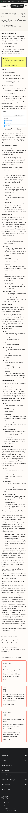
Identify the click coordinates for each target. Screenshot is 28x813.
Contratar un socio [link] (8, 704)
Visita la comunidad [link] (8, 680)
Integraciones (9, 13)
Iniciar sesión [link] (6, 740)
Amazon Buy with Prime (24, 15)
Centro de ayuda (3, 15)
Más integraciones (17, 14)
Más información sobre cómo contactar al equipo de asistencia (13, 649)
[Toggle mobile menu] (26, 5)
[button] (14, 118)
